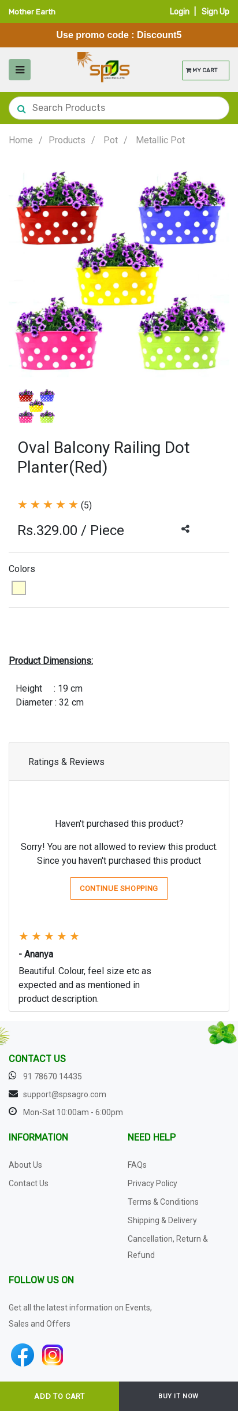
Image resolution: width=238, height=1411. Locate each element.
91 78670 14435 (52, 1076)
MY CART (201, 70)
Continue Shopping (119, 888)
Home (21, 140)
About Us (25, 1164)
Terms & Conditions (163, 1201)
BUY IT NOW (178, 1396)
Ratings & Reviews (66, 761)
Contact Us (29, 1183)
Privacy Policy (152, 1183)
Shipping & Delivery (162, 1220)
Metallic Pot (160, 140)
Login (179, 12)
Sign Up (215, 12)
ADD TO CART (59, 1396)
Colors (22, 568)
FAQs (137, 1164)
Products (67, 140)
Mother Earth (32, 12)
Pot (110, 140)
